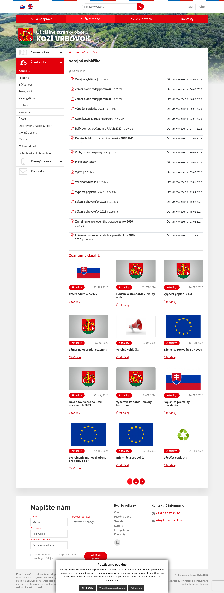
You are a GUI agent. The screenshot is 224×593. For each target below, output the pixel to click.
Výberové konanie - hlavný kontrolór (134, 403)
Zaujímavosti (27, 112)
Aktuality (24, 71)
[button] (41, 19)
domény (20, 583)
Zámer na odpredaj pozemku (88, 349)
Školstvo (119, 521)
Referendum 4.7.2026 (83, 294)
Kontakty (187, 19)
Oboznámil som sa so (55, 556)
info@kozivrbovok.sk (169, 520)
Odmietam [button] (136, 588)
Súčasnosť (25, 84)
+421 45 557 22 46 (168, 513)
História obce (122, 516)
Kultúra (23, 105)
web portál (36, 580)
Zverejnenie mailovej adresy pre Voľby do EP (87, 459)
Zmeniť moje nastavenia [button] (112, 588)
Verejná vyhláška (86, 52)
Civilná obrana (28, 132)
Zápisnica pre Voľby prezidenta (177, 403)
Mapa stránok (23, 580)
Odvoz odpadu (28, 146)
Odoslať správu (96, 557)
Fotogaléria (26, 91)
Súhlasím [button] (87, 588)
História (24, 78)
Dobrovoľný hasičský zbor (35, 126)
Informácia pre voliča (130, 457)
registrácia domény (35, 583)
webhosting (49, 580)
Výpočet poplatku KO (178, 294)
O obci (118, 512)
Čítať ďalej (75, 302)
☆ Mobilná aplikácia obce (35, 153)
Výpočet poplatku (175, 457)
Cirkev (23, 139)
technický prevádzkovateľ (29, 587)
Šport (22, 119)
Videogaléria (27, 98)
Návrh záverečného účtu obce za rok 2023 (85, 403)
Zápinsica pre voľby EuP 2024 (183, 349)
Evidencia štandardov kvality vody (135, 295)
